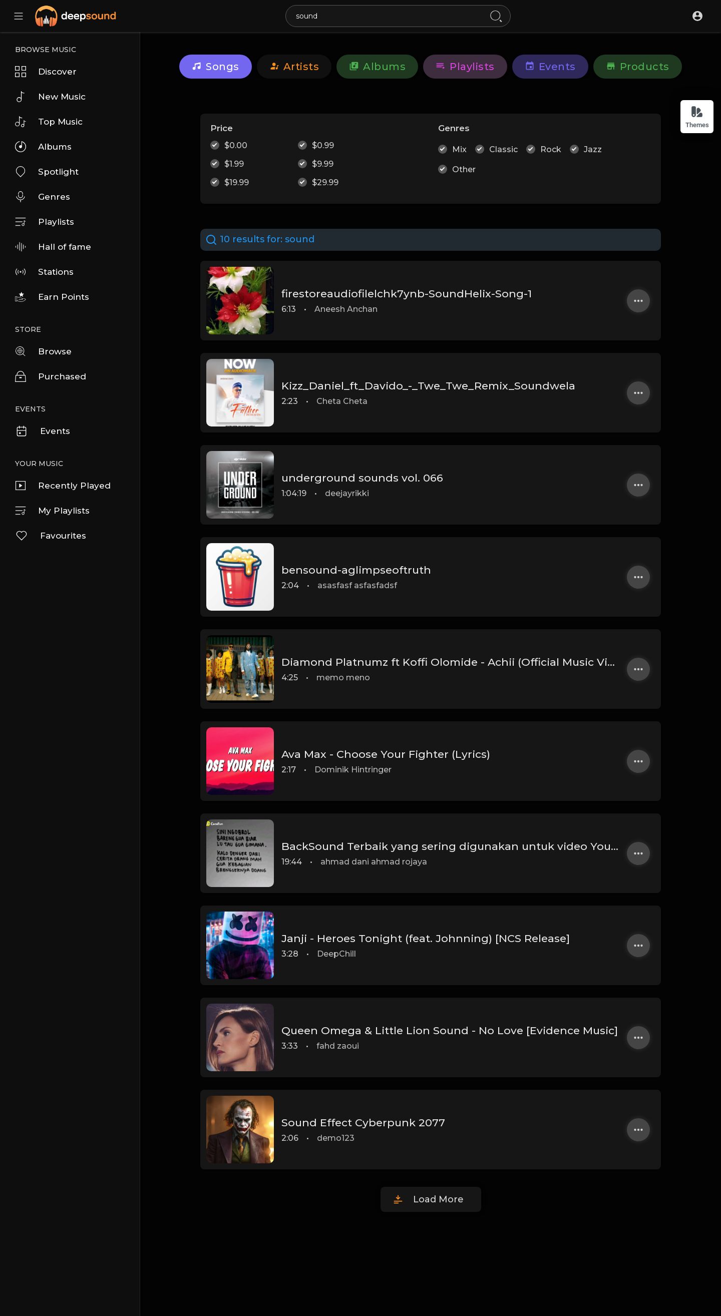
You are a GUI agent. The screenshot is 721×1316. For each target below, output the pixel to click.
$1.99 (234, 164)
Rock (550, 149)
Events (42, 430)
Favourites (50, 535)
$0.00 (235, 145)
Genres (42, 196)
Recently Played (63, 485)
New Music (50, 96)
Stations (44, 271)
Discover (46, 71)
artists (294, 67)
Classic (503, 149)
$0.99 (323, 145)
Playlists (44, 221)
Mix (459, 149)
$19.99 (236, 182)
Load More (438, 1199)
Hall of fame (53, 246)
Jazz (593, 149)
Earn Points (52, 296)
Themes (697, 117)
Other (464, 169)
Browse (43, 351)
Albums (43, 146)
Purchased (50, 376)
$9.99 (322, 164)
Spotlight (47, 171)
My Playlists (52, 510)
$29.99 (325, 182)
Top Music (49, 121)
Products (637, 67)
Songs (215, 67)
